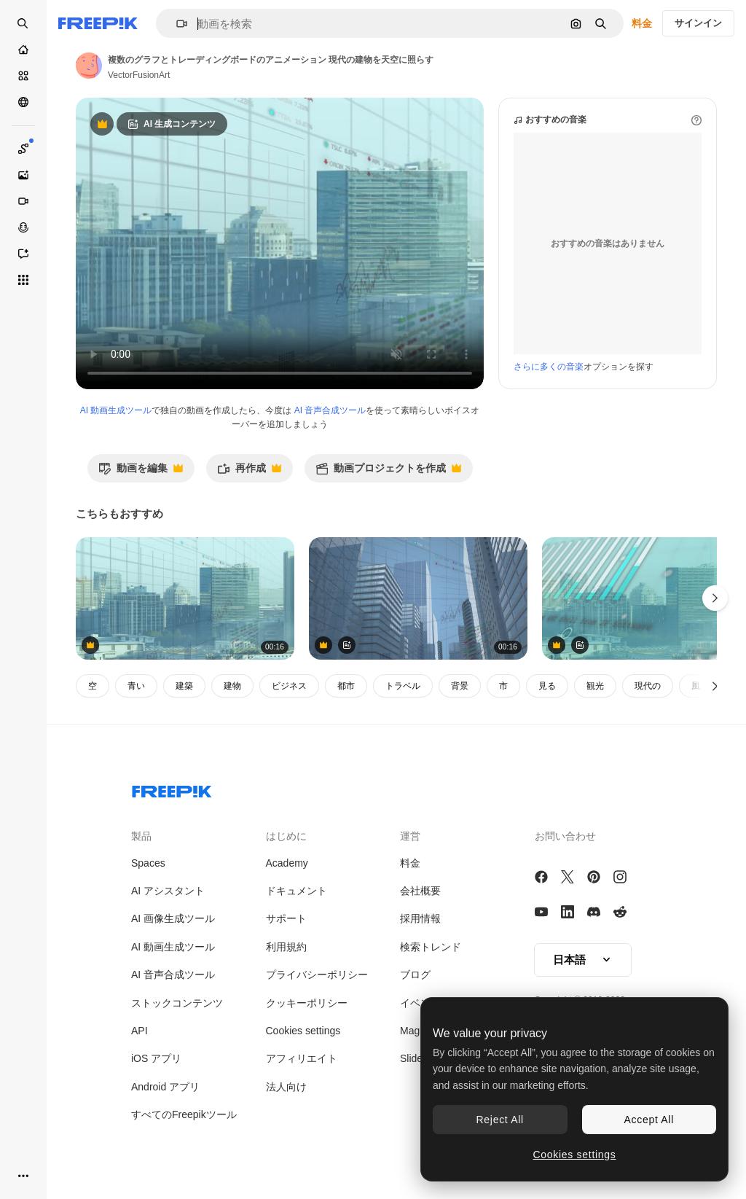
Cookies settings (303, 1030)
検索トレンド (430, 947)
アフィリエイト (301, 1058)
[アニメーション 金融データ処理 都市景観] (418, 598)
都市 (346, 686)
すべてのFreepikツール (184, 1114)
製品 (141, 836)
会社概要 (420, 891)
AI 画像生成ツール (173, 918)
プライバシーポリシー (317, 974)
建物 (232, 686)
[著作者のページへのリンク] (89, 65)
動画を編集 (140, 472)
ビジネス (289, 686)
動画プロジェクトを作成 (388, 472)
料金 (642, 23)
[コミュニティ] (23, 102)
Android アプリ (165, 1087)
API (139, 1030)
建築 (184, 686)
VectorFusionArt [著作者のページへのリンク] (139, 75)
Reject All (500, 1119)
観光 (595, 686)
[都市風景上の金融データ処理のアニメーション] (185, 598)
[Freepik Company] (172, 788)
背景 (459, 686)
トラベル (402, 686)
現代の (648, 686)
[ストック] (23, 75)
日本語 (583, 959)
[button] (176, 23)
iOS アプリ (156, 1058)
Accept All (649, 1119)
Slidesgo (419, 1058)
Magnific (419, 1030)
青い (136, 686)
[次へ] (715, 686)
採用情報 (420, 918)
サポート (286, 918)
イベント (420, 1003)
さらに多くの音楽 (549, 367)
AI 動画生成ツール (116, 410)
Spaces (148, 863)
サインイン (698, 22)
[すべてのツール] (23, 280)
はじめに (286, 836)
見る (547, 686)
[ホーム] (23, 49)
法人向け (286, 1087)
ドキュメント (296, 891)
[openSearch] (23, 23)
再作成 (249, 472)
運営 (410, 836)
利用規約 (286, 947)
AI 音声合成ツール (330, 410)
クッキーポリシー (307, 1003)
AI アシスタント (168, 891)
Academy (287, 863)
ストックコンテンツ (177, 1003)
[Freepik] (98, 23)
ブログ (415, 974)
